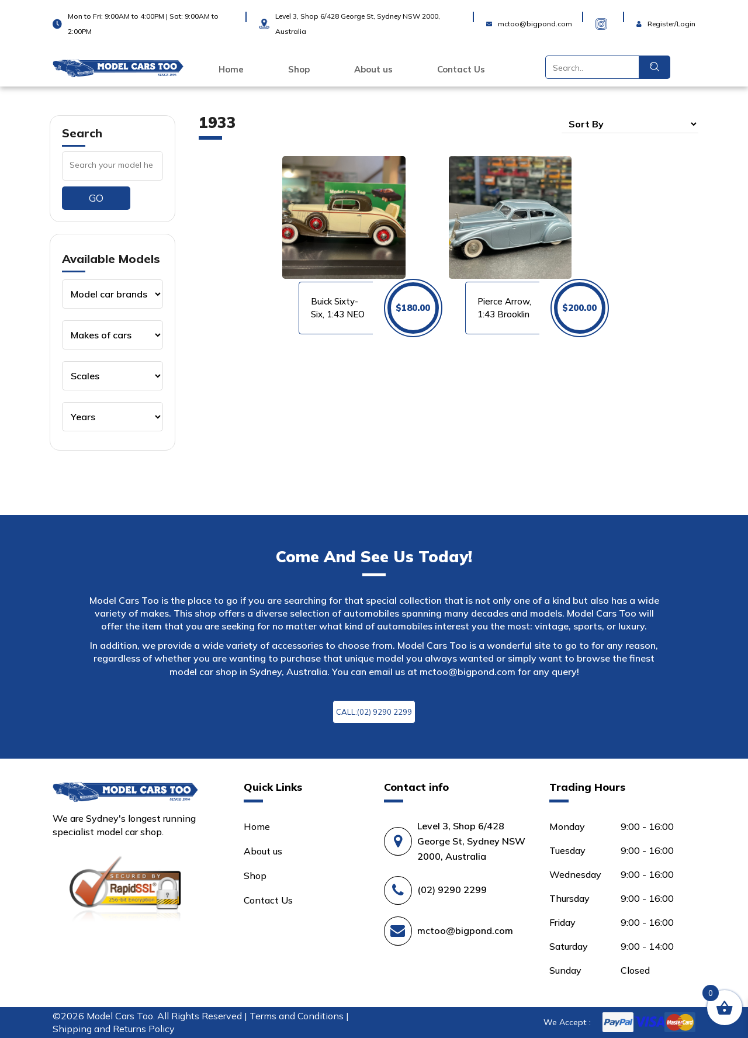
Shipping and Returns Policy (114, 1028)
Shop (299, 69)
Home (231, 69)
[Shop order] (630, 124)
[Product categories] (112, 294)
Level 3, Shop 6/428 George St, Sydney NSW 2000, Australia (471, 841)
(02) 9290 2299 (452, 889)
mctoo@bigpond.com (467, 671)
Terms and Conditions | (299, 1016)
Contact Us (461, 69)
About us (373, 69)
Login (648, 16)
